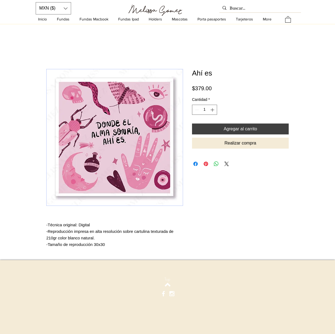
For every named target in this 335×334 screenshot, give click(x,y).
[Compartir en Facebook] (195, 164)
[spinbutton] (204, 110)
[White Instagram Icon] (171, 293)
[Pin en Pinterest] (206, 164)
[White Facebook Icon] (163, 293)
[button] (288, 19)
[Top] (167, 279)
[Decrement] (196, 110)
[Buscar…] (260, 8)
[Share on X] (226, 164)
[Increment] (212, 110)
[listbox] (53, 8)
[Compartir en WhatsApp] (216, 164)
